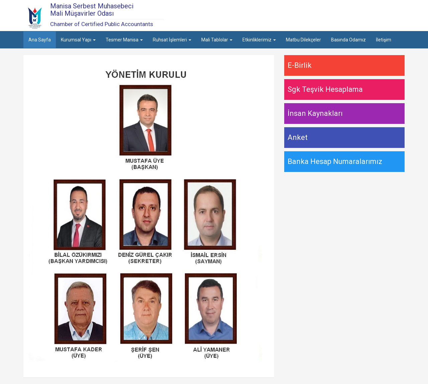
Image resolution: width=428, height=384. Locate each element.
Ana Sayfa (39, 39)
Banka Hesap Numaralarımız (335, 161)
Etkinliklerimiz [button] (259, 39)
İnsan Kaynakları (315, 113)
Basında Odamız (348, 39)
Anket (298, 137)
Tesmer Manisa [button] (124, 39)
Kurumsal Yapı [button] (78, 39)
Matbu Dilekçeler (303, 39)
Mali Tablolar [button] (216, 39)
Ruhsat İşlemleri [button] (172, 39)
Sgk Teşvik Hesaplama (325, 89)
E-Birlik (300, 65)
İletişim (383, 39)
